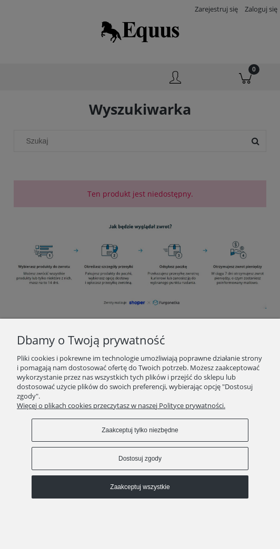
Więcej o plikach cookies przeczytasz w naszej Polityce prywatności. (121, 405)
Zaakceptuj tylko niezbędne (140, 430)
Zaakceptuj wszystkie (139, 487)
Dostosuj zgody (140, 458)
